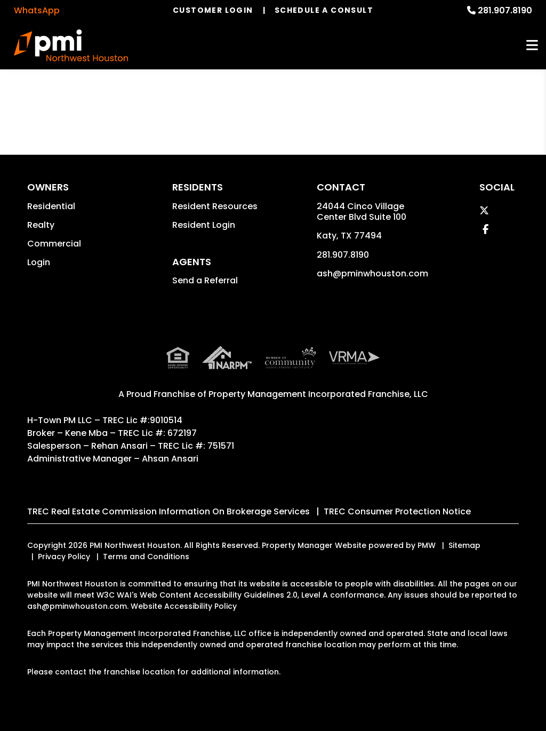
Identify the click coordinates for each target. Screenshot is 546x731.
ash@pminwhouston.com (372, 273)
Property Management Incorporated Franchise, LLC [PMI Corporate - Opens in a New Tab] (318, 394)
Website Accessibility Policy (184, 606)
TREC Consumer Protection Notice (397, 511)
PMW (426, 545)
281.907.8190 (505, 10)
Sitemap (464, 545)
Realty (40, 225)
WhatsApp (37, 10)
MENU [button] (532, 45)
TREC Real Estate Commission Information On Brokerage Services (168, 511)
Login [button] (38, 262)
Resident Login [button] (203, 225)
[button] (484, 210)
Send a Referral (205, 280)
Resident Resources (215, 206)
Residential (51, 206)
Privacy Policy (64, 556)
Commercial (54, 243)
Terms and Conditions (146, 556)
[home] (71, 45)
